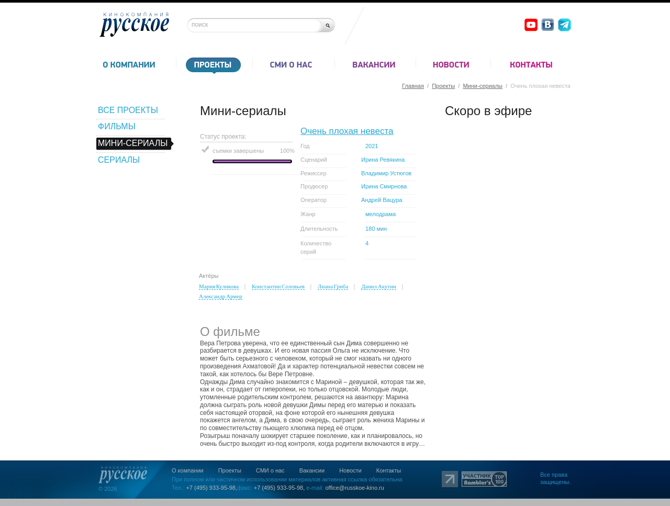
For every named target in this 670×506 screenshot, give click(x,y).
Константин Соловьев (278, 286)
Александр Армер (220, 296)
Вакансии (312, 470)
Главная (413, 86)
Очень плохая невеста (346, 131)
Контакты (388, 470)
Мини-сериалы (482, 86)
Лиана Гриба (333, 286)
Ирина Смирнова (384, 186)
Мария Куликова (219, 286)
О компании (188, 470)
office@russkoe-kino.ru (354, 488)
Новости (350, 470)
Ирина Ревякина (383, 159)
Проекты (443, 86)
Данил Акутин (378, 286)
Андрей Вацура (382, 200)
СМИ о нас (270, 470)
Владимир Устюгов (386, 173)
